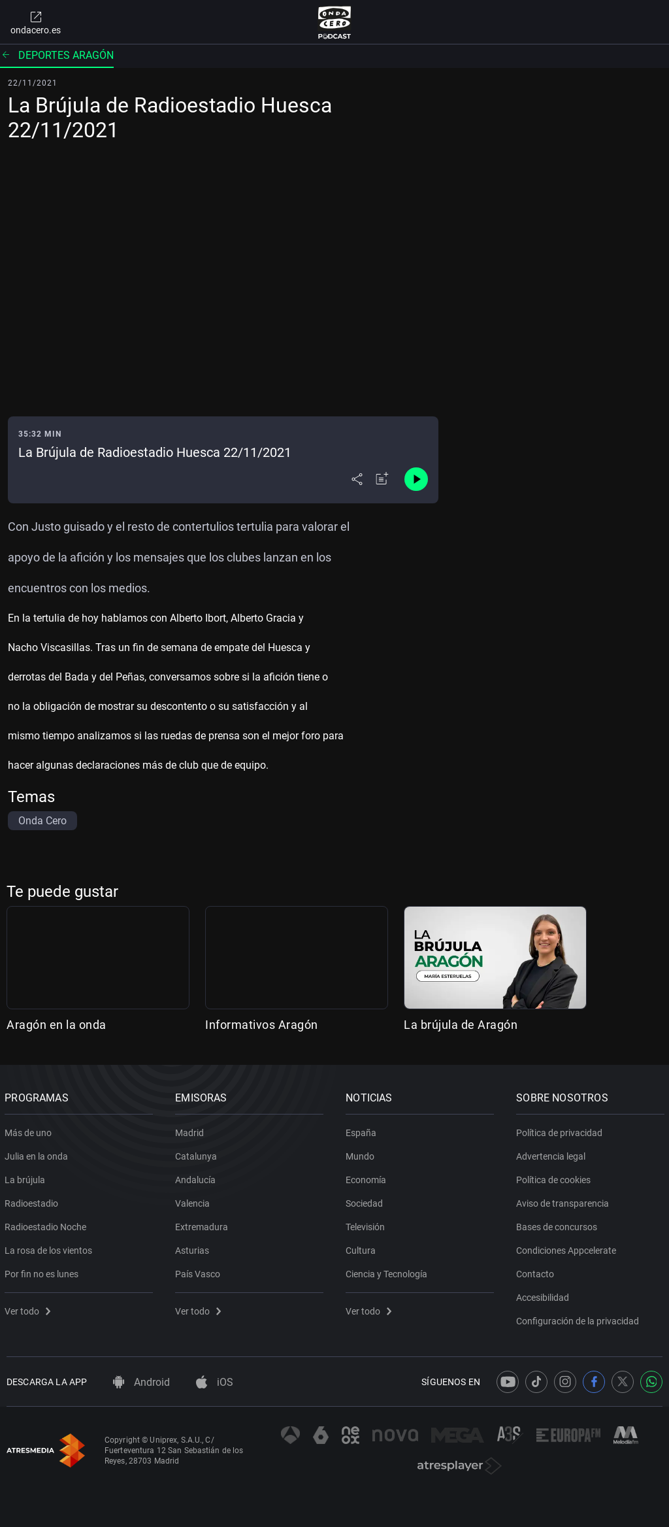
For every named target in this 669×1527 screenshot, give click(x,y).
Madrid (191, 1130)
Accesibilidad (544, 1295)
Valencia (194, 1201)
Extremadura (203, 1224)
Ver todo (29, 1308)
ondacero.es (35, 22)
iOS (214, 1382)
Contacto (537, 1271)
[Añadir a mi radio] (382, 479)
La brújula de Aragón (460, 1025)
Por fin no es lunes (43, 1271)
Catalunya (198, 1154)
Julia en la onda (38, 1154)
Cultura (363, 1248)
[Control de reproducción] (416, 479)
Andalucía (197, 1177)
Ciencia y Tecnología (388, 1271)
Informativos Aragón (261, 1025)
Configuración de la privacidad (579, 1318)
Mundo (362, 1154)
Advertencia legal (552, 1154)
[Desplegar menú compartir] (357, 479)
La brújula (27, 1177)
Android (141, 1382)
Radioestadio (33, 1201)
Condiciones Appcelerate (568, 1248)
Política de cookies (555, 1177)
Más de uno (30, 1130)
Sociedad (366, 1201)
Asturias (194, 1248)
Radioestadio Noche (47, 1224)
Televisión (367, 1224)
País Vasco (199, 1271)
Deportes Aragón (57, 55)
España (363, 1130)
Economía (368, 1177)
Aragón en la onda (56, 1025)
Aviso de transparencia (564, 1201)
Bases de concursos (558, 1224)
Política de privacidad (561, 1130)
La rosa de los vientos (50, 1248)
